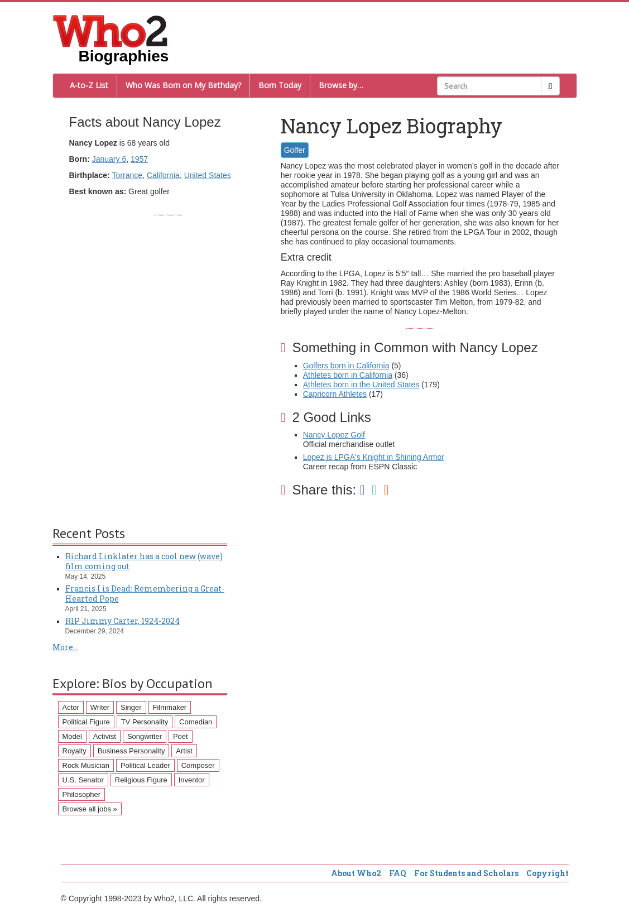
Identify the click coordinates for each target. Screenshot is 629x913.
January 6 (109, 159)
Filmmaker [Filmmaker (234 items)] (170, 707)
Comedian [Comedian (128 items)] (195, 722)
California (163, 175)
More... (65, 647)
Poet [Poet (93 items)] (180, 736)
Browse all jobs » (90, 809)
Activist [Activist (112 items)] (104, 736)
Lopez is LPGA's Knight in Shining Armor (373, 457)
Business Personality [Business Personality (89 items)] (131, 751)
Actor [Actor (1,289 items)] (71, 707)
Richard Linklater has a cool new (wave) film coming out (144, 561)
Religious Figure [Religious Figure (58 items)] (141, 780)
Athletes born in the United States (361, 384)
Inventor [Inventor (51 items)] (192, 780)
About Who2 (356, 873)
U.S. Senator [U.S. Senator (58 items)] (83, 780)
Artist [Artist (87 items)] (184, 751)
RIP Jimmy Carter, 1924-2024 (122, 621)
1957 (139, 159)
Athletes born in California (347, 375)
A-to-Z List (89, 85)
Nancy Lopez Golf (334, 434)
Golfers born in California (346, 365)
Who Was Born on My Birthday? (183, 85)
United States (207, 175)
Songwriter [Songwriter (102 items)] (144, 736)
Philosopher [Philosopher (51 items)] (82, 794)
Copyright (547, 873)
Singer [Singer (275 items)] (131, 707)
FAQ (397, 873)
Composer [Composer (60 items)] (198, 765)
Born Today (279, 85)
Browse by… (341, 85)
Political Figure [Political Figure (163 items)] (86, 722)
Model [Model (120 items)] (72, 736)
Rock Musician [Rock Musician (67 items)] (86, 765)
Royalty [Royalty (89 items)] (75, 751)
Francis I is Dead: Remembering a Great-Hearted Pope (144, 593)
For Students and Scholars (466, 873)
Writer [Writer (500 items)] (99, 707)
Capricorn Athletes (335, 394)
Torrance (127, 175)
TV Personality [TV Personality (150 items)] (145, 722)
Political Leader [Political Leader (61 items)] (145, 765)
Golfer (294, 150)
